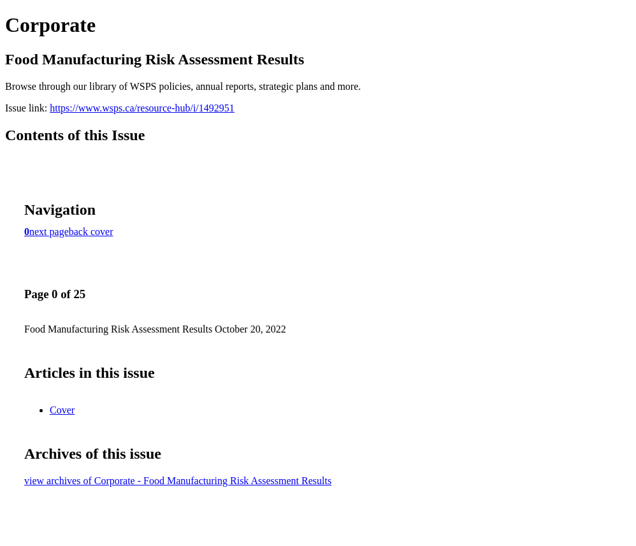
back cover (91, 231)
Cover (62, 410)
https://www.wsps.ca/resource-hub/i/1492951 (142, 108)
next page (49, 231)
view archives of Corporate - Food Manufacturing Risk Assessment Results (177, 480)
